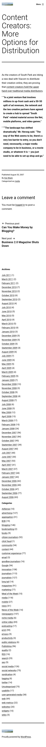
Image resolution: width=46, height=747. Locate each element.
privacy (5, 634)
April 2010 (6, 319)
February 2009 (8, 376)
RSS (4, 654)
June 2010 (7, 311)
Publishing (7, 646)
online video (7, 622)
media (17, 181)
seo (3, 662)
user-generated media (12, 694)
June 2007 (7, 457)
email (4, 557)
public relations (9, 642)
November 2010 (9, 291)
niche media (7, 618)
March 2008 (7, 420)
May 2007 (6, 461)
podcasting (7, 626)
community (7, 545)
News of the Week (10, 610)
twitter (5, 682)
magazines (7, 585)
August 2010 (8, 303)
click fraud (6, 541)
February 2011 (8, 283)
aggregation (7, 517)
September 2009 (9, 348)
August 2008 (8, 400)
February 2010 (8, 327)
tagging (5, 678)
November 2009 (9, 340)
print (4, 630)
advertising (7, 513)
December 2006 (9, 481)
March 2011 (7, 279)
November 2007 (9, 436)
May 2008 (6, 412)
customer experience (11, 553)
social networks (9, 670)
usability (6, 690)
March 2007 (7, 469)
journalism (7, 573)
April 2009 (6, 368)
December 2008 (9, 384)
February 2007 (8, 473)
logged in (20, 204)
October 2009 (8, 344)
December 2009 (9, 335)
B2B (4, 521)
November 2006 (9, 485)
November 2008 (9, 388)
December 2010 (9, 287)
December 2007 (9, 432)
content (5, 549)
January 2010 (8, 331)
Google (5, 565)
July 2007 (6, 453)
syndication (7, 674)
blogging (6, 525)
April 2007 (6, 465)
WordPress (26, 737)
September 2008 (9, 396)
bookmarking (8, 529)
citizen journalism (10, 537)
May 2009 (6, 364)
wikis (4, 715)
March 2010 (7, 323)
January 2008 (8, 428)
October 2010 (8, 295)
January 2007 (8, 477)
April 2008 (6, 416)
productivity (7, 638)
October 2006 (8, 489)
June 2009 (7, 360)
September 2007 (9, 445)
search (5, 658)
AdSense (6, 509)
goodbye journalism (11, 561)
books (4, 533)
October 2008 (8, 392)
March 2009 (7, 372)
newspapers (7, 614)
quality (5, 650)
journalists (7, 577)
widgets (5, 711)
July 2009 (6, 356)
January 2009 (8, 380)
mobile (5, 602)
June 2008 (7, 408)
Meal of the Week (10, 593)
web (4, 698)
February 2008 (8, 424)
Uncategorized (8, 686)
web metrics (7, 702)
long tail (5, 581)
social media (8, 666)
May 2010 (6, 315)
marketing (6, 589)
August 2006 (8, 497)
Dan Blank (8, 178)
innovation (6, 569)
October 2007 (8, 440)
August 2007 (8, 449)
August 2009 (8, 352)
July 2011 (6, 275)
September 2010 (9, 299)
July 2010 (6, 307)
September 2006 (9, 493)
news (4, 606)
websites (6, 707)
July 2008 (6, 404)
